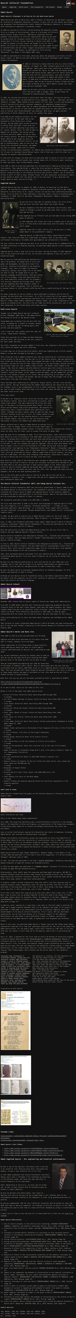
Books (59, 7)
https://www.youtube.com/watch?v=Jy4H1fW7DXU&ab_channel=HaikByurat (31, 1148)
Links (67, 7)
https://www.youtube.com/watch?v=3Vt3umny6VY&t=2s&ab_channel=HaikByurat (33, 1155)
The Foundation (37, 7)
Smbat (4, 7)
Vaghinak (12, 7)
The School (50, 7)
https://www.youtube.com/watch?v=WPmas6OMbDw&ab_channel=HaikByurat (31, 1153)
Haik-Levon (23, 7)
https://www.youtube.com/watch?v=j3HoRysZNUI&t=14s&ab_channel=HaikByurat (33, 1150)
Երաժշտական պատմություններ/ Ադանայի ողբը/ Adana (22, 1140)
